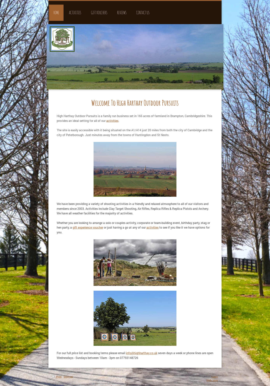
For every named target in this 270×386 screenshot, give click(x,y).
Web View (212, 380)
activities (152, 227)
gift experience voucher (88, 227)
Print (57, 376)
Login (215, 376)
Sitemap (68, 376)
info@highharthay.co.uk (141, 353)
